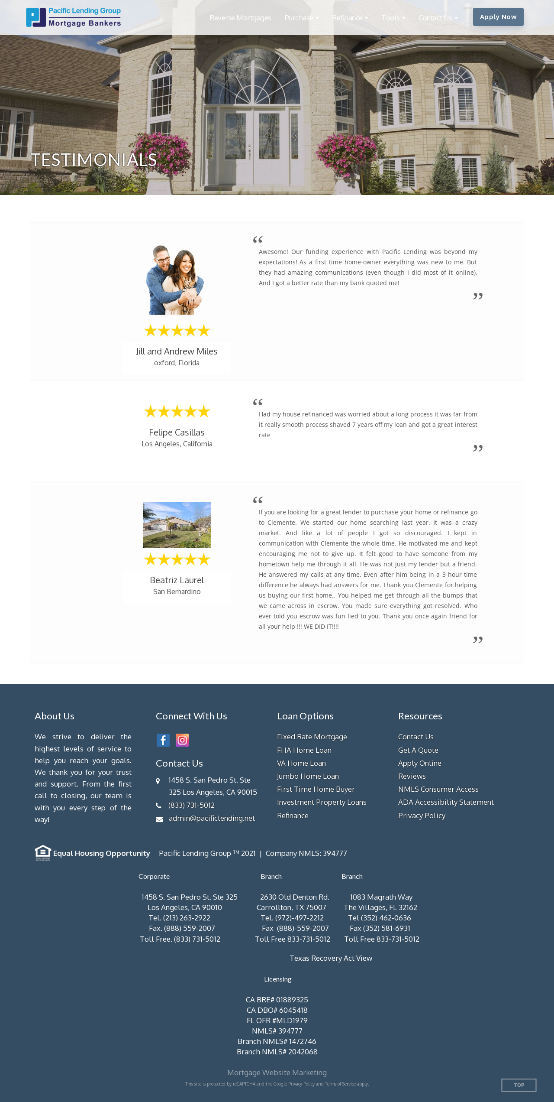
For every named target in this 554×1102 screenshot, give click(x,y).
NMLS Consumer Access (438, 788)
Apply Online (419, 762)
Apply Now (498, 17)
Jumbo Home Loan (308, 775)
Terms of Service (340, 1083)
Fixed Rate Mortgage (312, 736)
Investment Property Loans (322, 801)
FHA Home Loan (304, 749)
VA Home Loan (301, 762)
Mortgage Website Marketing (277, 1072)
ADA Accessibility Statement (446, 801)
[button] (302, 17)
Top (519, 1085)
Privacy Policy (421, 815)
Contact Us (416, 736)
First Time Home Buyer (316, 788)
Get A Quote (418, 749)
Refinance (293, 815)
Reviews (412, 775)
